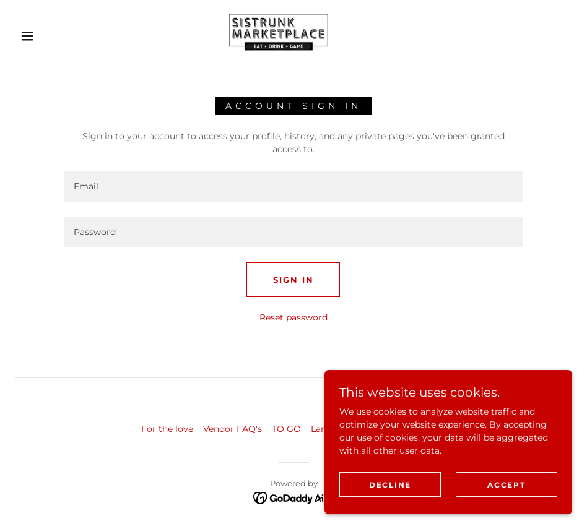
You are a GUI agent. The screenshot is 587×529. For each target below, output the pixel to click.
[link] (279, 34)
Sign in (293, 280)
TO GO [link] (286, 428)
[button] (28, 36)
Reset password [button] (293, 317)
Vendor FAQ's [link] (232, 428)
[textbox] (293, 186)
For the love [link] (167, 428)
